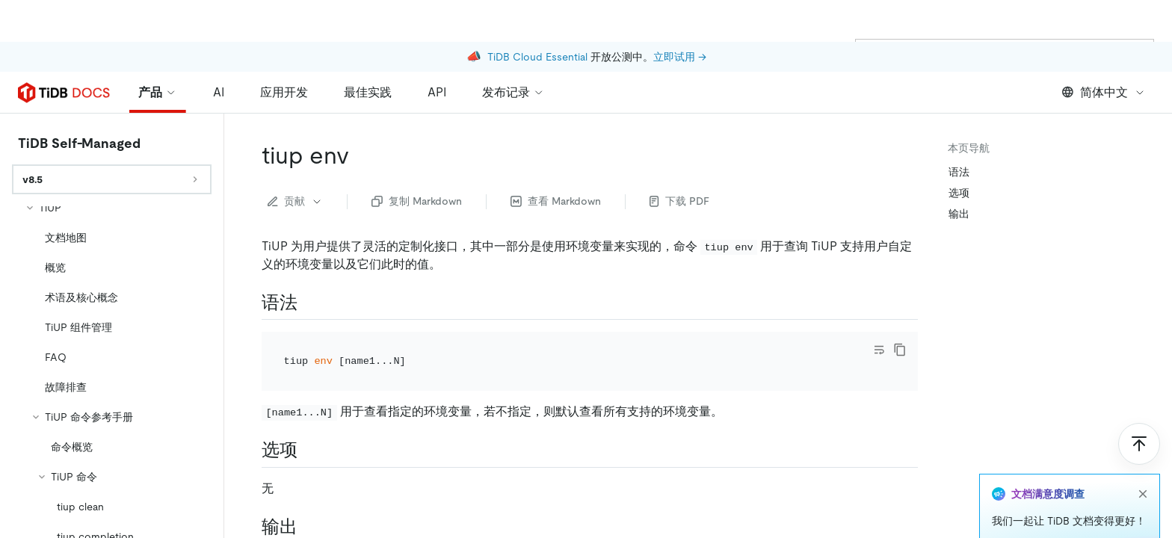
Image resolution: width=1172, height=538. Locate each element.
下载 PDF (679, 201)
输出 (959, 214)
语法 (959, 172)
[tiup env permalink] (361, 155)
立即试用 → (679, 15)
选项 (959, 193)
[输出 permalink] (309, 527)
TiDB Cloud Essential (537, 15)
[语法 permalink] (309, 303)
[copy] (899, 349)
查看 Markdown (556, 201)
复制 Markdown (416, 201)
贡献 (295, 201)
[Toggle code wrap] (879, 349)
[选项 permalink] (309, 450)
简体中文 (1103, 92)
